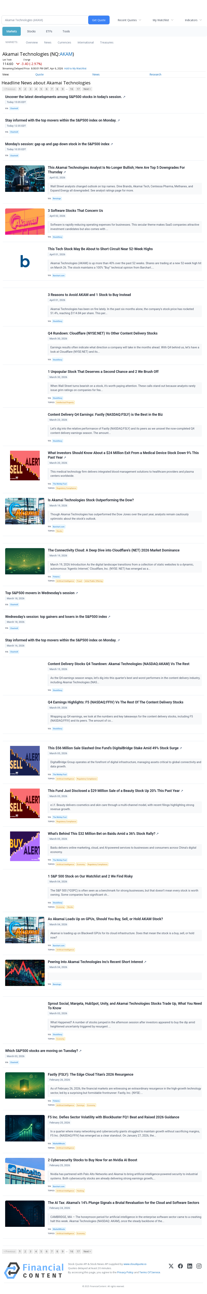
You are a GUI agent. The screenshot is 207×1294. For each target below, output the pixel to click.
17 (78, 89)
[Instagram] (199, 1270)
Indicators (191, 20)
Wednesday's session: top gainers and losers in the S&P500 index (57, 617)
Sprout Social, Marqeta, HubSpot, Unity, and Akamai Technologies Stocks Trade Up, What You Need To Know (125, 1006)
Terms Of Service (149, 1272)
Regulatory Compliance (66, 488)
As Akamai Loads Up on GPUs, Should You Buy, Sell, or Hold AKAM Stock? (105, 919)
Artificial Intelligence (65, 581)
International (86, 42)
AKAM (66, 54)
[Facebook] (180, 1270)
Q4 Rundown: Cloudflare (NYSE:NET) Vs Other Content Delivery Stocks (103, 333)
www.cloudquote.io (135, 1264)
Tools (66, 31)
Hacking (80, 1191)
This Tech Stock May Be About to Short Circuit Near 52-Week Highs (100, 249)
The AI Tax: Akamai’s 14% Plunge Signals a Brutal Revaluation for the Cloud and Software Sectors (123, 1203)
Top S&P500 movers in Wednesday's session (41, 593)
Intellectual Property (65, 402)
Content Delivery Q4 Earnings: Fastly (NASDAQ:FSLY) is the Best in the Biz (105, 415)
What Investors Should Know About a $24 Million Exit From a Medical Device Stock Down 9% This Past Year (123, 455)
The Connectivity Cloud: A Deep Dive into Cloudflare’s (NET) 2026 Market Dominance (114, 550)
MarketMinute (59, 1143)
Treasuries (106, 42)
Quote (39, 74)
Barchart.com (58, 275)
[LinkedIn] (190, 1270)
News (47, 42)
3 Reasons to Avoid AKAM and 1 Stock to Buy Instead (89, 295)
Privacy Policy (125, 1272)
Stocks (31, 31)
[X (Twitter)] (171, 1270)
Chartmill (14, 108)
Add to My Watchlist (75, 68)
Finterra (56, 577)
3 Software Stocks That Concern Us (75, 211)
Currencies (64, 42)
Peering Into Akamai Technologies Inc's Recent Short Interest (97, 962)
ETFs (49, 31)
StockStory (57, 237)
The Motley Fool (60, 484)
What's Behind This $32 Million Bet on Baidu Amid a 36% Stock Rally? (103, 834)
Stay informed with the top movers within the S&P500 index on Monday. (62, 120)
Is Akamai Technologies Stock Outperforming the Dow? (91, 500)
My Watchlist (161, 20)
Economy (81, 864)
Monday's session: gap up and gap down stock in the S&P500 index (59, 144)
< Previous (9, 89)
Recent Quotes (127, 20)
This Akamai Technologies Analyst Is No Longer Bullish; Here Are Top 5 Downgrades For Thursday (116, 170)
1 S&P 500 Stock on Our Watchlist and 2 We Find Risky (90, 876)
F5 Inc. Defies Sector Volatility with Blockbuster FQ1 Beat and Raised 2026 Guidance (113, 1117)
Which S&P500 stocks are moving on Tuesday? (43, 1051)
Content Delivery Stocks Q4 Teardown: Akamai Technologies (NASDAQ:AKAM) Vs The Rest (118, 664)
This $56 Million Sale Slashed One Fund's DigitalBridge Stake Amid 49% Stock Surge (115, 748)
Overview (32, 42)
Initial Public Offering (93, 581)
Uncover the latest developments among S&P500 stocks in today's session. (65, 97)
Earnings (80, 1105)
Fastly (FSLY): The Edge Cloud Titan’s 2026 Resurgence (90, 1074)
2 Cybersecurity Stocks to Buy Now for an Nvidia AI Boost (92, 1160)
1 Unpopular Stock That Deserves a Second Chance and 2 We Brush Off (103, 372)
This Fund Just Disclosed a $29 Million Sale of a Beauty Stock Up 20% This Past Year (115, 791)
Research (155, 74)
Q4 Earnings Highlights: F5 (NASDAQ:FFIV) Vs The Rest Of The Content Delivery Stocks (115, 702)
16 (71, 89)
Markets (11, 31)
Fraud (79, 581)
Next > (87, 89)
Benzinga (57, 198)
